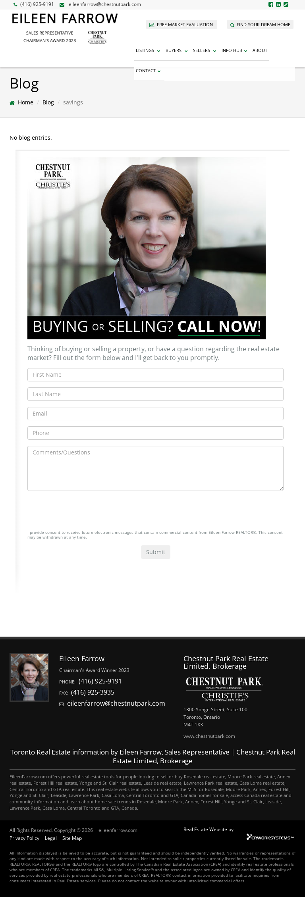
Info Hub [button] (235, 50)
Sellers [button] (205, 50)
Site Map (72, 838)
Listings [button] (149, 50)
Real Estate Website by (208, 829)
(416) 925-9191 (34, 4)
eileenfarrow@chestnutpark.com (105, 4)
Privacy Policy (24, 838)
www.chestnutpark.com (209, 736)
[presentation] (87, 512)
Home (25, 102)
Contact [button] (149, 70)
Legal (51, 838)
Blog (48, 102)
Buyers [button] (178, 50)
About (260, 50)
